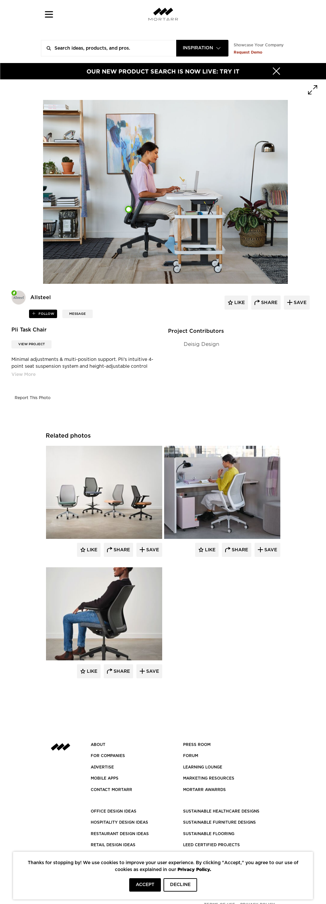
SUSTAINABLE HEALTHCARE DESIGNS (221, 811)
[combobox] (202, 48)
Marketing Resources (208, 778)
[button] (49, 14)
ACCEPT (145, 884)
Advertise (102, 767)
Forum (190, 756)
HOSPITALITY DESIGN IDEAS (119, 822)
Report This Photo (33, 398)
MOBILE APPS (104, 778)
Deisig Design (201, 344)
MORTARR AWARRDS (204, 790)
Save (152, 550)
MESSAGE (77, 313)
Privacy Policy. (194, 869)
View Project (31, 344)
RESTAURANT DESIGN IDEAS (120, 834)
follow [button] (46, 313)
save (299, 302)
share (268, 302)
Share (121, 550)
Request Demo (248, 52)
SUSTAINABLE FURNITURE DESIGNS (219, 822)
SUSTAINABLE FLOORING (208, 834)
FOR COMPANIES (108, 756)
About (98, 745)
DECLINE (180, 884)
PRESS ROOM (196, 745)
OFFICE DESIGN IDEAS (113, 811)
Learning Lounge (202, 767)
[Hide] (276, 71)
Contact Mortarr (111, 790)
